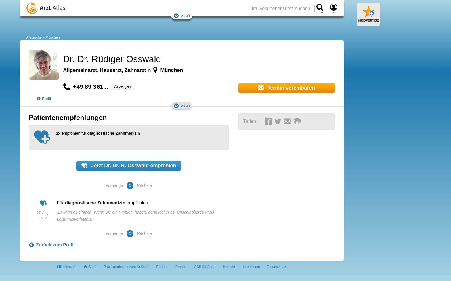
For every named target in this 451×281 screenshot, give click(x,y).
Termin (286, 88)
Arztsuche (34, 37)
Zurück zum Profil (52, 245)
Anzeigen (122, 86)
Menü (181, 15)
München (52, 37)
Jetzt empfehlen (128, 165)
